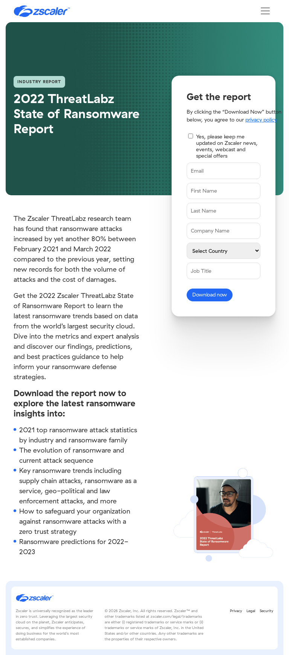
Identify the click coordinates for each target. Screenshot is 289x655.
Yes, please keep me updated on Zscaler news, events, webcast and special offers (227, 146)
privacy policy (261, 119)
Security (266, 610)
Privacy (236, 610)
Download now (209, 294)
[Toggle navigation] (265, 11)
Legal (250, 610)
